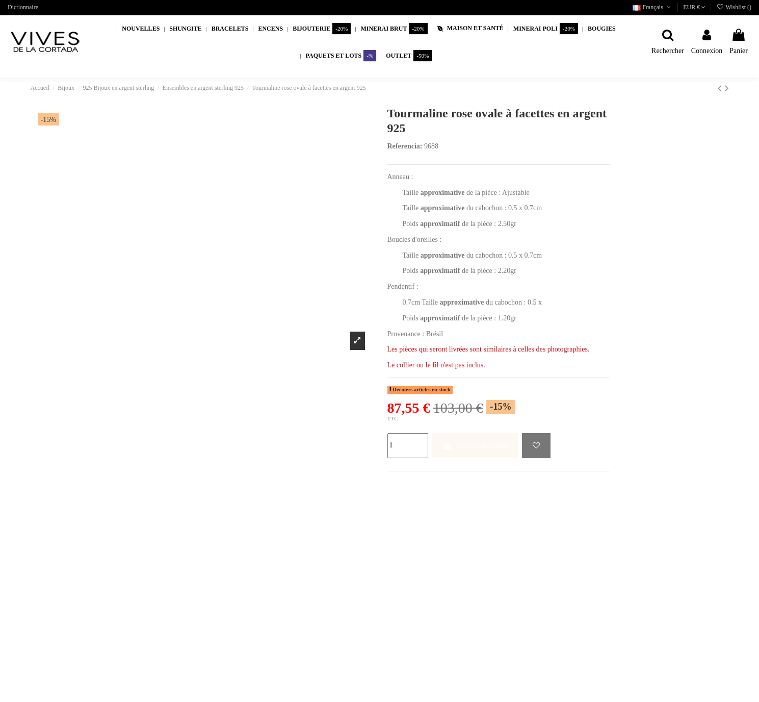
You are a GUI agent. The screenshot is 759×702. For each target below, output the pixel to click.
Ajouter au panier (475, 445)
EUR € (694, 7)
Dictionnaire (23, 7)
